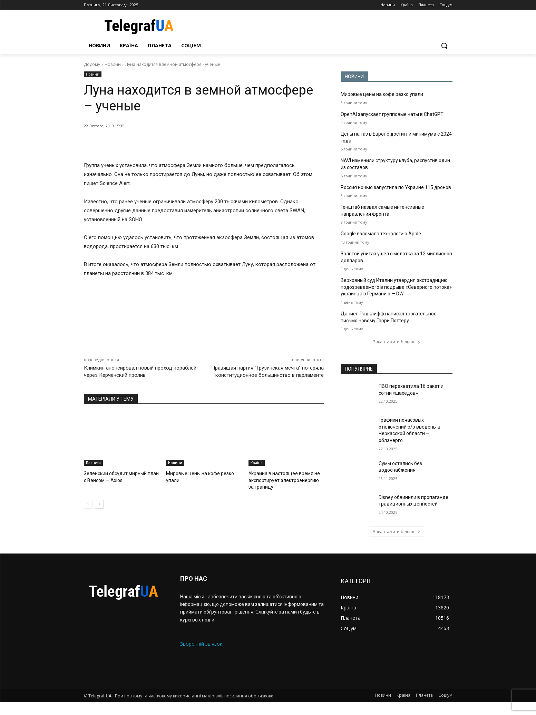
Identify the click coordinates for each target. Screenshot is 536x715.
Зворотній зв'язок (201, 657)
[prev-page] (88, 502)
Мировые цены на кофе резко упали (384, 94)
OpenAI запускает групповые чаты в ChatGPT (394, 114)
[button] (444, 45)
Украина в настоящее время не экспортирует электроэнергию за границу (284, 479)
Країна (257, 462)
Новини (113, 64)
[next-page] (99, 502)
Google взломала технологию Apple (383, 240)
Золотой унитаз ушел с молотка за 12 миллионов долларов (386, 263)
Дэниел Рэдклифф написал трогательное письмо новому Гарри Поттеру (390, 330)
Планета (93, 462)
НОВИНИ (354, 76)
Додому (92, 64)
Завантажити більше (396, 355)
